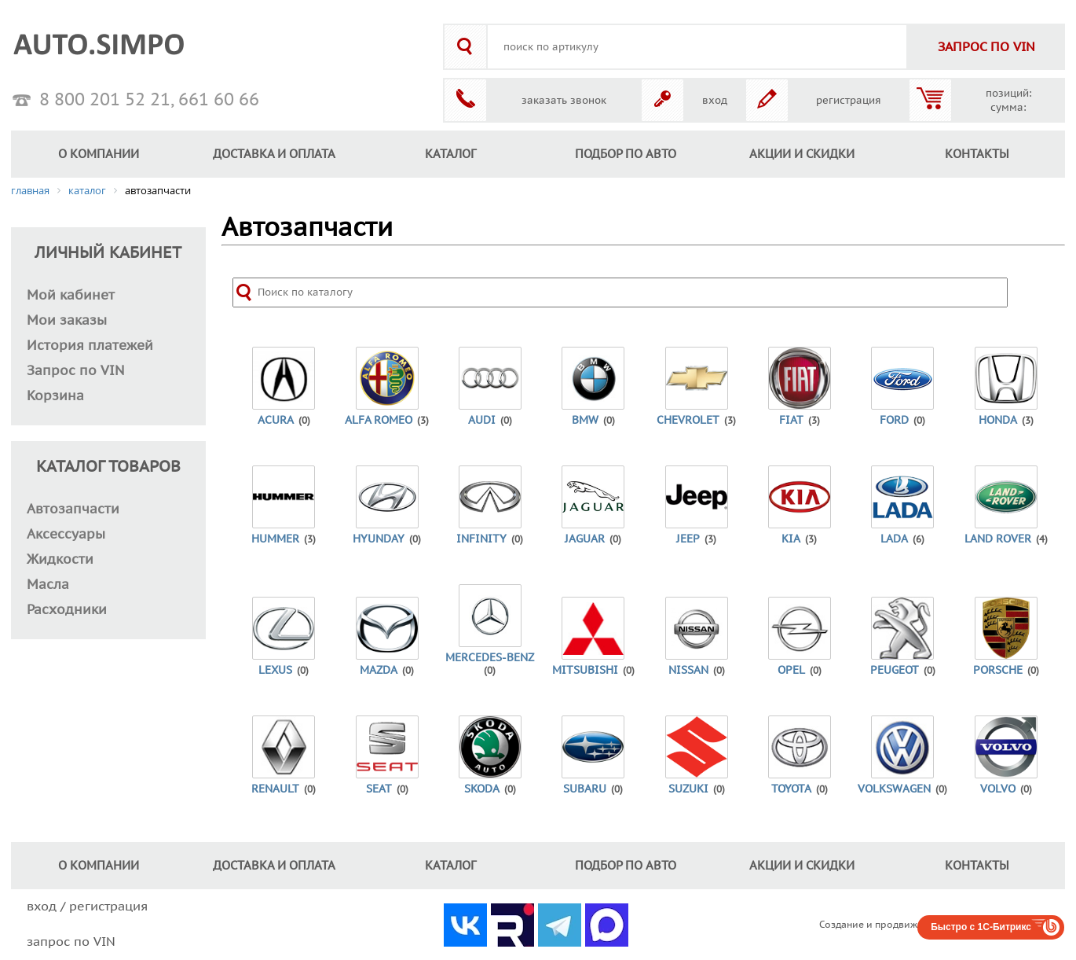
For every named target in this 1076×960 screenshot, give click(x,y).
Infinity (481, 539)
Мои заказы (67, 321)
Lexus (275, 670)
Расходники (67, 610)
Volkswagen (894, 789)
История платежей (90, 346)
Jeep (688, 539)
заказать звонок (564, 100)
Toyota (791, 789)
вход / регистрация (87, 906)
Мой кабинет (71, 295)
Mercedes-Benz (489, 657)
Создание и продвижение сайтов (897, 924)
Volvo (998, 789)
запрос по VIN (71, 942)
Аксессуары (66, 535)
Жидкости (60, 560)
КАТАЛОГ (450, 154)
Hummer (275, 539)
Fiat (791, 420)
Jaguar (585, 539)
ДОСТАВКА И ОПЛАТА (274, 154)
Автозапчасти (73, 509)
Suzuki (688, 789)
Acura (276, 420)
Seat (379, 789)
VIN (986, 47)
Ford (894, 420)
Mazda (378, 670)
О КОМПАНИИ (98, 154)
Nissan (688, 670)
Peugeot (894, 670)
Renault (275, 789)
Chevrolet (688, 420)
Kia (790, 539)
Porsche (998, 670)
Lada (894, 539)
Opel (791, 670)
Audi (482, 420)
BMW (585, 420)
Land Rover (997, 539)
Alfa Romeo (378, 420)
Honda (998, 420)
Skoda (482, 789)
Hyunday (378, 539)
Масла (48, 585)
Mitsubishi (585, 670)
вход (714, 100)
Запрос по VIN (76, 371)
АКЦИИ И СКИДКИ (802, 154)
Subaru (584, 789)
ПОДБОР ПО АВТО (625, 154)
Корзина (55, 396)
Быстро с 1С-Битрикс (981, 926)
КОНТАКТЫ (977, 154)
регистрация (848, 100)
